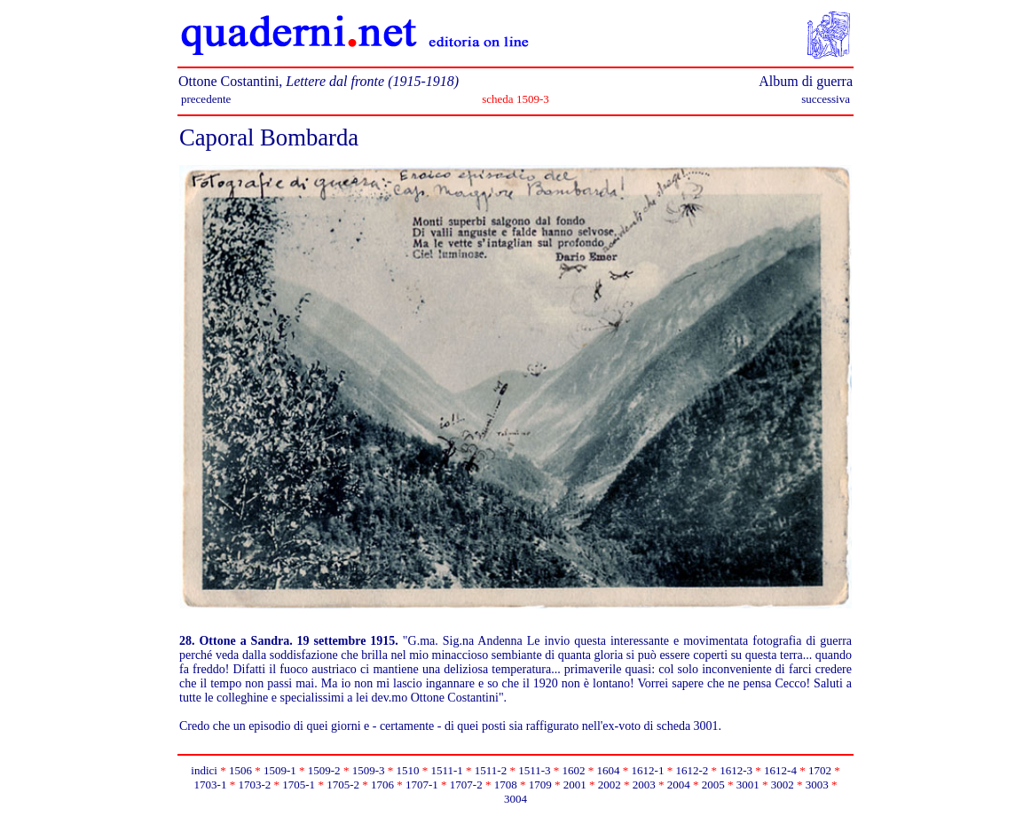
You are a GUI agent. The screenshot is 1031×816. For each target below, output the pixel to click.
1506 (240, 770)
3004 (515, 798)
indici (204, 770)
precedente (206, 99)
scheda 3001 (688, 726)
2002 (609, 784)
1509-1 (280, 770)
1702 (819, 770)
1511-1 (446, 770)
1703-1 (210, 784)
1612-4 (780, 770)
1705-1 (298, 784)
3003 (817, 784)
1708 (505, 784)
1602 (574, 770)
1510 (407, 770)
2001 (574, 784)
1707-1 (421, 784)
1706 (382, 784)
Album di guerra (806, 81)
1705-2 (343, 784)
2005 (713, 784)
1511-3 (534, 770)
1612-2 (691, 770)
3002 (782, 784)
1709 (540, 784)
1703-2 (254, 784)
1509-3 (368, 770)
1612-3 (736, 770)
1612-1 (648, 770)
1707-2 (466, 784)
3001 (747, 784)
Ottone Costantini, (318, 81)
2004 (678, 784)
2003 (644, 784)
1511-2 (491, 770)
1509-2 (324, 770)
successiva (825, 99)
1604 (608, 770)
